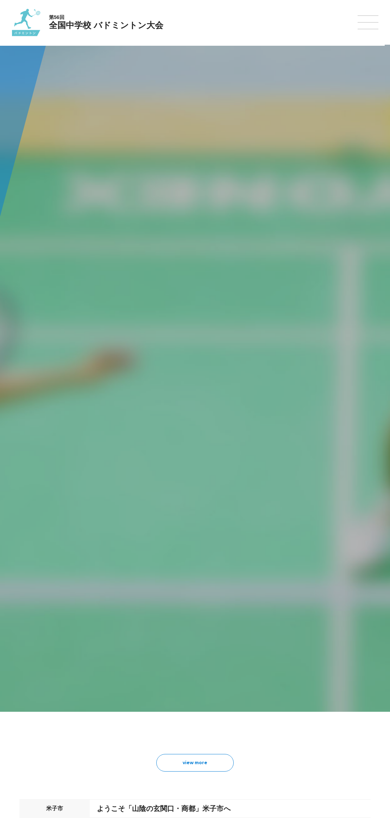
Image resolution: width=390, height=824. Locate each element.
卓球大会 (221, 732)
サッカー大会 (176, 732)
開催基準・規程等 (103, 713)
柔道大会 (221, 759)
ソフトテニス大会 (229, 723)
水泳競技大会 (176, 713)
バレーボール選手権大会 (236, 713)
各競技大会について (184, 684)
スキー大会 (276, 732)
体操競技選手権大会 (182, 759)
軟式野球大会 (176, 750)
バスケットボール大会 (184, 723)
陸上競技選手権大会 (182, 704)
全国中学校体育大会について (116, 684)
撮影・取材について (105, 732)
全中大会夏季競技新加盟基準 (113, 723)
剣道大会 (274, 704)
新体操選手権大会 (229, 704)
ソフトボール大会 (229, 750)
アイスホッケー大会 (285, 750)
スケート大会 (278, 741)
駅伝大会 (274, 723)
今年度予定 (96, 704)
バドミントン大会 (229, 741)
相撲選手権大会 (281, 713)
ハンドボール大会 (180, 741)
